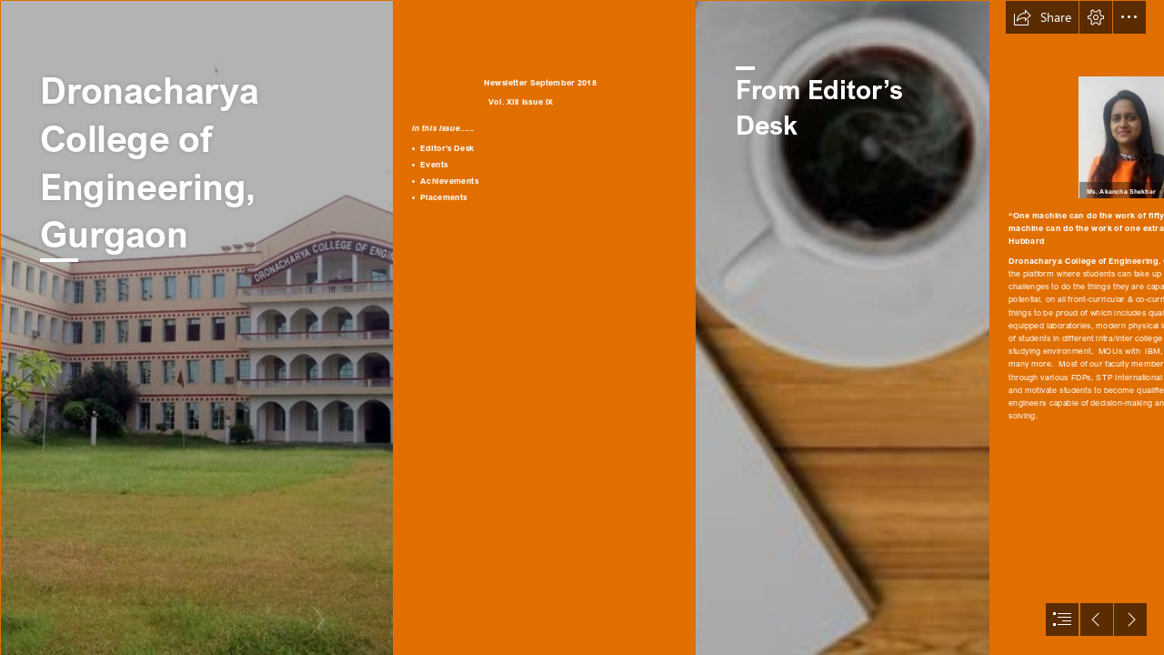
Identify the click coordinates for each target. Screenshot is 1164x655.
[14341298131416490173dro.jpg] (196, 327)
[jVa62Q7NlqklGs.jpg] (842, 327)
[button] (1042, 17)
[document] (582, 327)
